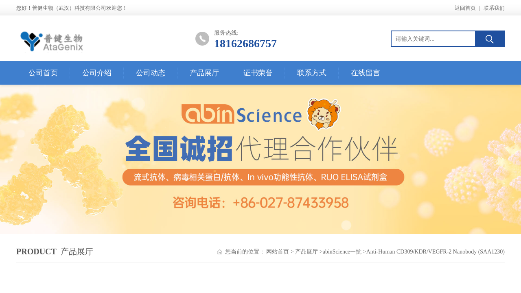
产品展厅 (204, 73)
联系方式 (311, 73)
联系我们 (494, 8)
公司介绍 (97, 73)
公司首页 (43, 73)
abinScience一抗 (342, 252)
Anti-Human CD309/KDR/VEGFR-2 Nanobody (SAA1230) (435, 252)
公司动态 (150, 73)
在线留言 (365, 73)
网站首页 (277, 252)
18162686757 (245, 43)
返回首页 (465, 8)
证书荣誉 (258, 73)
